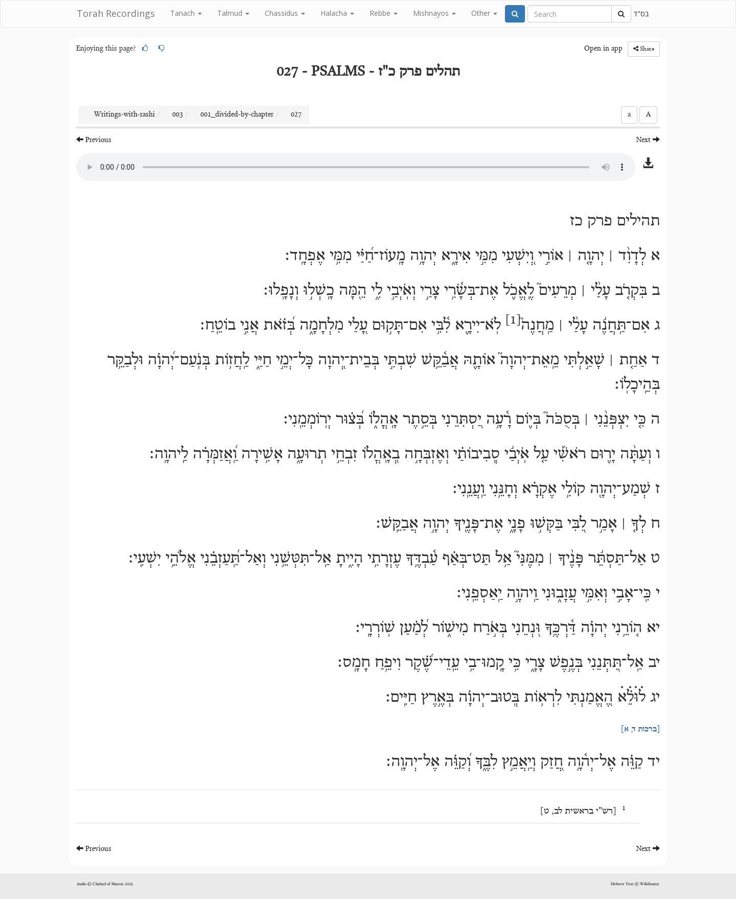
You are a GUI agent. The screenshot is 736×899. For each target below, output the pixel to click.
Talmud (233, 13)
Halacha (337, 13)
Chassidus (285, 13)
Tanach (186, 13)
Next (648, 139)
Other (484, 13)
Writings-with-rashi (124, 115)
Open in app (603, 49)
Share (643, 48)
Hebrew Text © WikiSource (635, 884)
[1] (513, 320)
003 (177, 115)
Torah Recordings (116, 13)
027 (296, 115)
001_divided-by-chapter (236, 115)
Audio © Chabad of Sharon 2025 (105, 884)
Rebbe (384, 13)
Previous (93, 139)
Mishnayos (434, 13)
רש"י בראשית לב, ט (578, 811)
